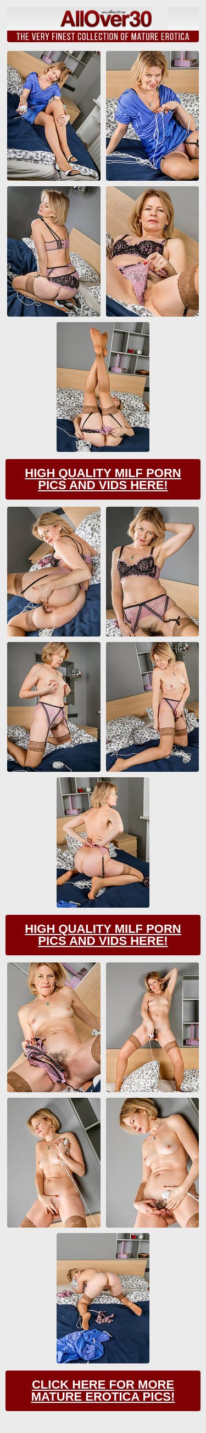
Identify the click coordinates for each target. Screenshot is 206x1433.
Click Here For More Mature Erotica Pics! (103, 1390)
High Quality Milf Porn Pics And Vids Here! (103, 479)
